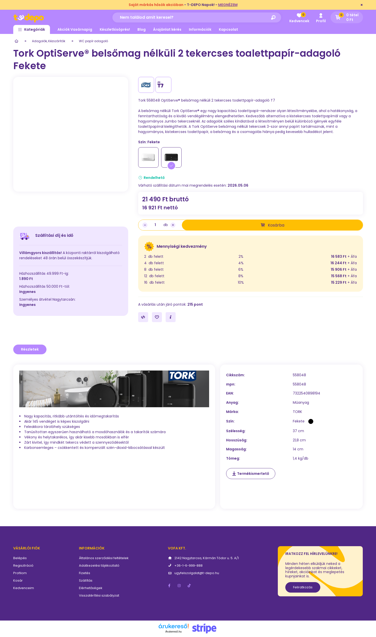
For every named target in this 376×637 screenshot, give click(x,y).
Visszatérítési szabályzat (99, 595)
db (165, 224)
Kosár (18, 580)
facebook (169, 586)
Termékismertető (253, 473)
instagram (179, 586)
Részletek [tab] (30, 349)
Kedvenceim (23, 588)
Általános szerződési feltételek (104, 558)
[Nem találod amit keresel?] (196, 17)
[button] (31, 29)
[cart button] (347, 17)
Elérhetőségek (90, 588)
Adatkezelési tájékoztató (99, 565)
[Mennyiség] (155, 225)
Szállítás (85, 580)
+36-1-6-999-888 (188, 565)
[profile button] (321, 17)
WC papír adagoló (93, 41)
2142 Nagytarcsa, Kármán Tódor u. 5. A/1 (206, 558)
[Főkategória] (15, 41)
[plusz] (172, 225)
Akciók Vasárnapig (74, 29)
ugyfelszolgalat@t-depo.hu (196, 573)
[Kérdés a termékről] (171, 317)
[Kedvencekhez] (157, 317)
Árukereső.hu (173, 631)
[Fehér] (148, 157)
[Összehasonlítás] (143, 317)
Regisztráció (23, 565)
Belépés (20, 558)
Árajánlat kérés (167, 29)
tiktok (189, 586)
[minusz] (144, 225)
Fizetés (84, 573)
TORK (297, 412)
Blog (141, 29)
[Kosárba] (272, 225)
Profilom (20, 573)
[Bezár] (361, 4)
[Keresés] (274, 17)
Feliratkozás (303, 587)
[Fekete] (171, 157)
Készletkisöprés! (115, 29)
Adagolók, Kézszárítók (48, 41)
